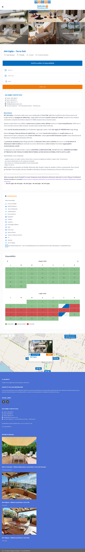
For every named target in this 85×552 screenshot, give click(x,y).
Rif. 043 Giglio (19, 183)
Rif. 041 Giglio (10, 183)
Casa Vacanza (10, 55)
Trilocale (21, 55)
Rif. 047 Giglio (46, 183)
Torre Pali (35, 354)
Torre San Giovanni (7, 470)
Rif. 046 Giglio (37, 183)
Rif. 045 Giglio (28, 183)
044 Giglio (33, 357)
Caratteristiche (11, 196)
